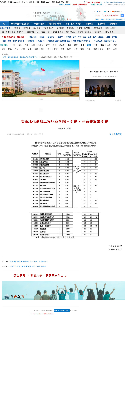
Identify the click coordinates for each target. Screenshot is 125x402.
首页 (4, 23)
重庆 (36, 49)
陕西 (69, 49)
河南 (115, 45)
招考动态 (89, 23)
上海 (69, 45)
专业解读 (98, 32)
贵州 (49, 49)
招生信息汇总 (118, 11)
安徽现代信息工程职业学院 (28, 57)
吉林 (54, 45)
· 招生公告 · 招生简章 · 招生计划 (23, 2)
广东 (16, 49)
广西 (23, 49)
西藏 (62, 49)
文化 (108, 11)
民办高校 (36, 28)
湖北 (10, 49)
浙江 (82, 45)
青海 (82, 49)
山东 (109, 45)
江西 (102, 45)
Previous (4, 78)
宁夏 (88, 49)
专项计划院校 (58, 32)
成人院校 (60, 28)
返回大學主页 (115, 134)
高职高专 (26, 28)
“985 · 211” (45, 32)
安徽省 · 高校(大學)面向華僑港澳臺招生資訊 (110, 19)
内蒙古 (40, 45)
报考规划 (113, 23)
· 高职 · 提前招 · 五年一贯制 (55, 2)
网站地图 (3, 2)
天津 (20, 45)
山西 (33, 45)
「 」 (96, 5)
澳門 (108, 49)
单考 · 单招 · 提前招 (73, 23)
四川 (42, 49)
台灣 (115, 49)
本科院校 (16, 28)
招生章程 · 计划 (55, 23)
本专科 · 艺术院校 (84, 28)
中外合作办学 (48, 28)
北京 (13, 45)
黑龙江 (62, 45)
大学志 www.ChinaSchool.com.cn (114, 2)
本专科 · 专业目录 (84, 32)
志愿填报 (101, 23)
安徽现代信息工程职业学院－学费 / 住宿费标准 (29, 261)
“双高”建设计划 (32, 32)
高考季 (119, 100)
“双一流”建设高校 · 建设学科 (13, 32)
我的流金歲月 (91, 100)
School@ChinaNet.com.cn (44, 313)
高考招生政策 (39, 23)
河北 (26, 45)
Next (77, 78)
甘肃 (75, 49)
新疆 (95, 49)
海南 (29, 49)
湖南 (3, 49)
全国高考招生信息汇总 (20, 23)
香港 (102, 49)
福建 (95, 45)
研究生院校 (98, 28)
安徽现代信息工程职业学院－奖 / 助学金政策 (27, 266)
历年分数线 (70, 32)
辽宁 (48, 45)
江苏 (76, 45)
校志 (100, 11)
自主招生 (70, 28)
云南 (56, 49)
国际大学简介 (110, 32)
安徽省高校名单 (13, 57)
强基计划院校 (110, 28)
